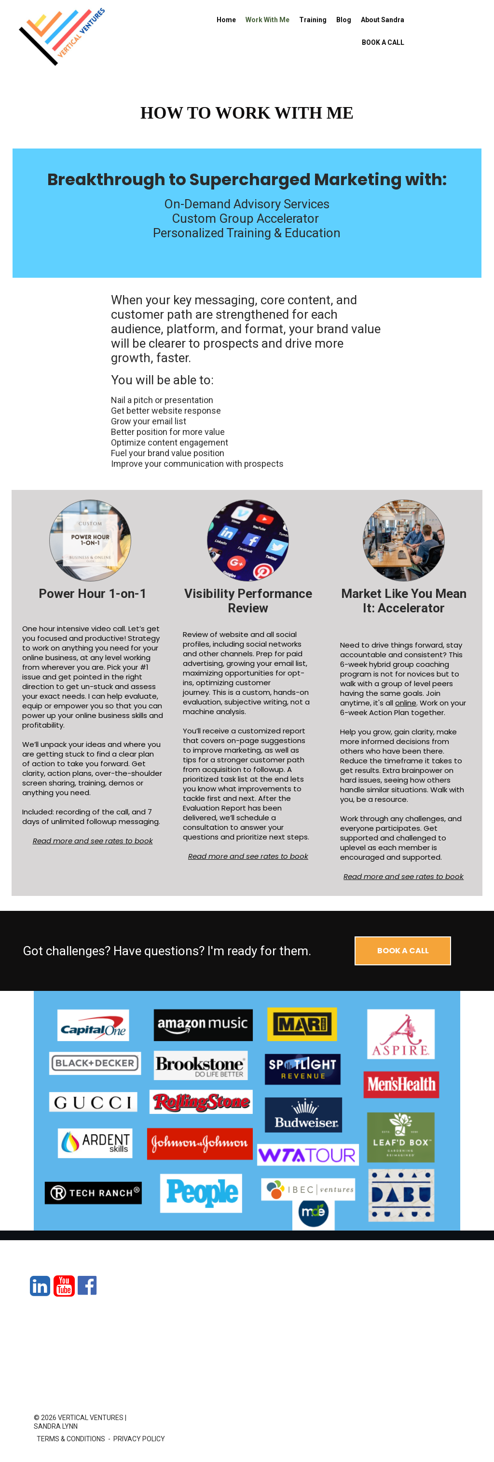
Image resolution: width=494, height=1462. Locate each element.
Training (313, 20)
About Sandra (382, 20)
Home (226, 20)
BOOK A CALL (383, 42)
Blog (343, 20)
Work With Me (267, 20)
